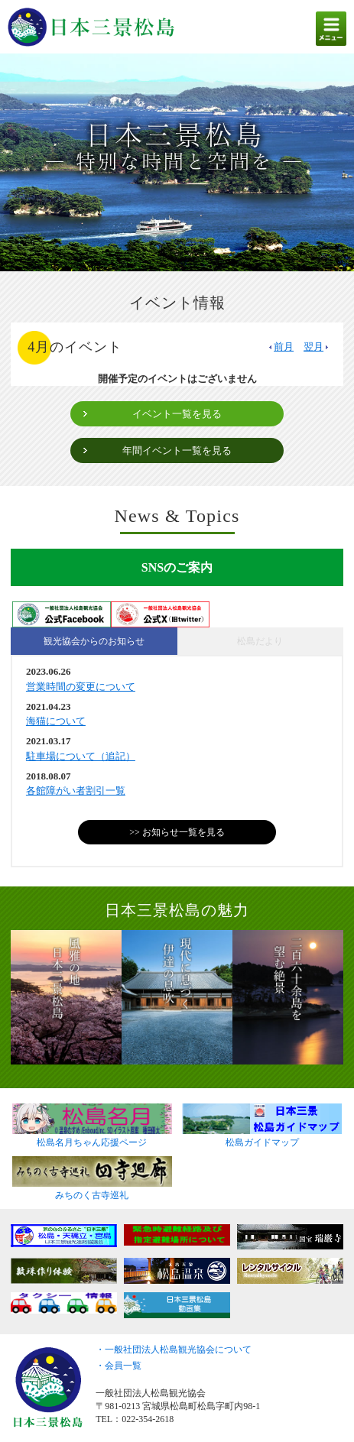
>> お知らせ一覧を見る (177, 832)
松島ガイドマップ (262, 1138)
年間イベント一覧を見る (177, 450)
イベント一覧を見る (177, 414)
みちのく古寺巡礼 (92, 1191)
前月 (280, 346)
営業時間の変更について (80, 686)
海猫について (56, 721)
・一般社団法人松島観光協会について (174, 1349)
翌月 (317, 346)
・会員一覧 (118, 1365)
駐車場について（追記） (80, 756)
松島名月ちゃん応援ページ (92, 1138)
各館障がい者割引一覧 (75, 790)
